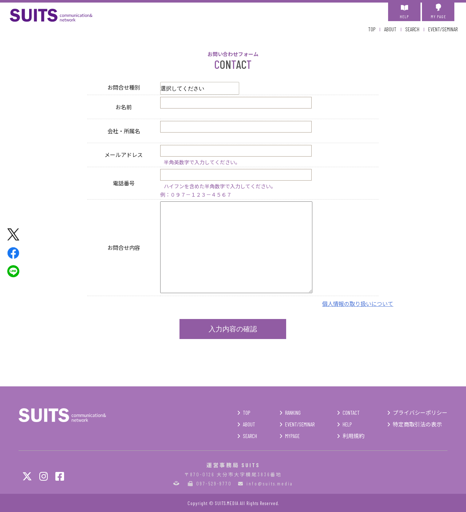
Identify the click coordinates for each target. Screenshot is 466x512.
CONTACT (351, 412)
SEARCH (412, 29)
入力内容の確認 (233, 329)
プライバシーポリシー (420, 412)
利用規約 (353, 436)
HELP (404, 11)
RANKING (293, 412)
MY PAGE (438, 11)
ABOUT (390, 29)
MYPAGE (292, 436)
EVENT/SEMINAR (443, 29)
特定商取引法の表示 (417, 424)
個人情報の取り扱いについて (357, 303)
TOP (371, 29)
